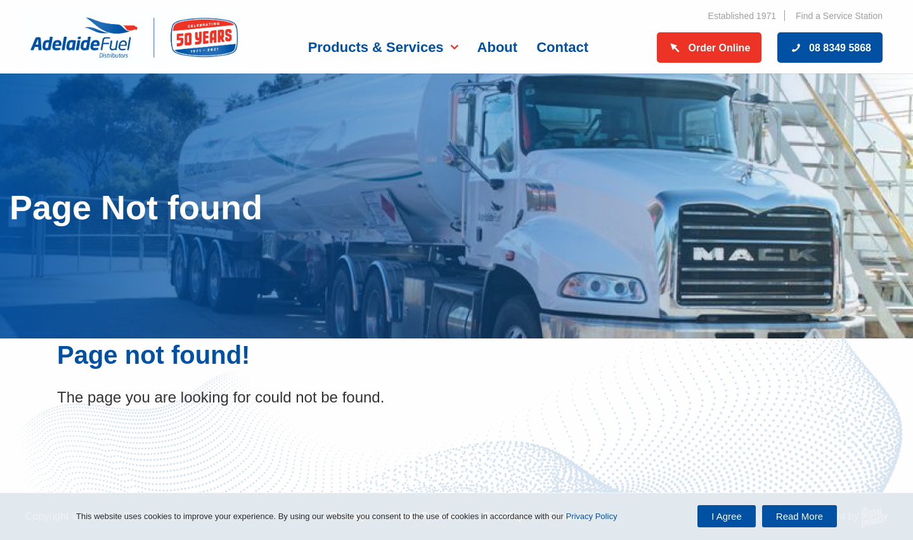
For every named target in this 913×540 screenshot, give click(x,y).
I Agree (726, 516)
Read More (799, 516)
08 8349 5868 (830, 47)
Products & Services (376, 47)
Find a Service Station (839, 16)
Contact (562, 47)
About (497, 47)
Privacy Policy (591, 516)
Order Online (709, 47)
